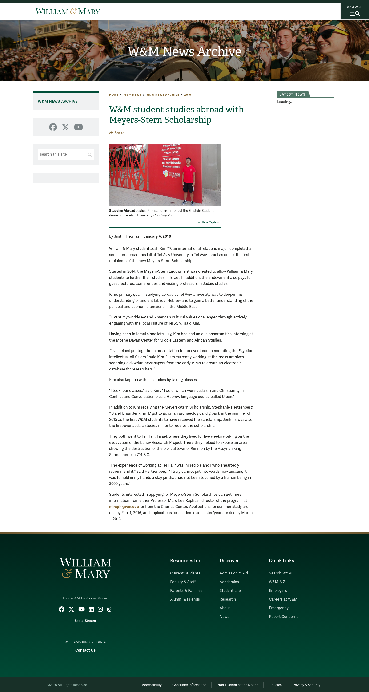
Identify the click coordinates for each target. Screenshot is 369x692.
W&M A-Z (277, 582)
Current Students (185, 573)
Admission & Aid (234, 573)
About (225, 608)
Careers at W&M (283, 599)
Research (228, 599)
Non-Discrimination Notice (231, 684)
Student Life (230, 590)
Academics (229, 582)
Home (113, 95)
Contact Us (85, 648)
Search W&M (280, 573)
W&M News (132, 95)
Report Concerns (283, 616)
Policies (271, 684)
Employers (278, 590)
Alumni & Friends (185, 599)
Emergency (279, 608)
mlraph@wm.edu (124, 506)
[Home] (68, 11)
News (224, 616)
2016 (187, 95)
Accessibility (139, 684)
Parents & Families (186, 590)
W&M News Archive (184, 52)
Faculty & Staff (183, 582)
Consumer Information (180, 684)
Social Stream (85, 620)
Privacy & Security (305, 684)
